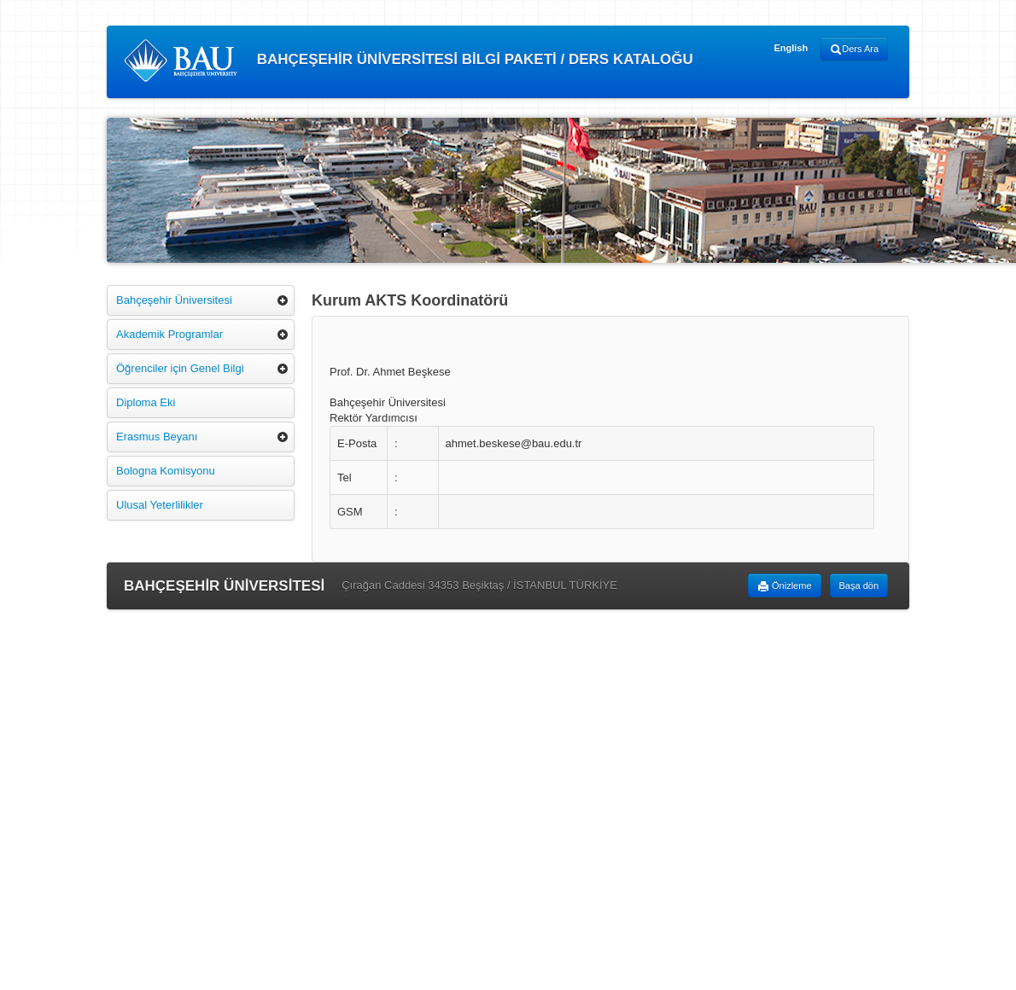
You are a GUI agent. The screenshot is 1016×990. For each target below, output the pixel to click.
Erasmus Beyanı (156, 436)
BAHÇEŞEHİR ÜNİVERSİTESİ (224, 586)
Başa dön (859, 585)
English (791, 48)
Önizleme (784, 586)
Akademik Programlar (169, 334)
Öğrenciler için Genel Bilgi (180, 368)
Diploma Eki (145, 402)
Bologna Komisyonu (165, 470)
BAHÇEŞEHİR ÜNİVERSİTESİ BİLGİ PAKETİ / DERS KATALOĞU (408, 60)
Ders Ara (854, 49)
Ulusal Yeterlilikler (159, 504)
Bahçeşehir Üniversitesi (174, 300)
